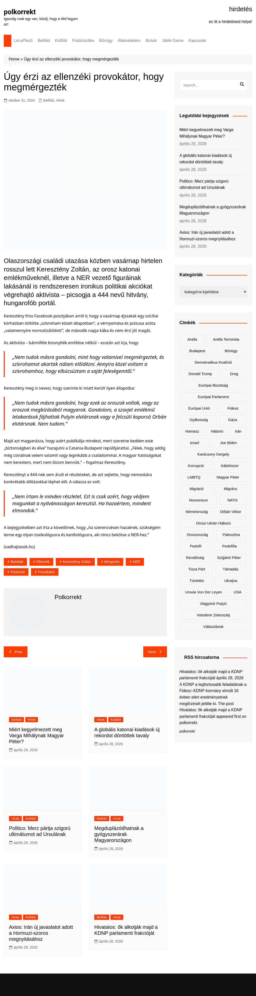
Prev (15, 652)
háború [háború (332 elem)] (217, 431)
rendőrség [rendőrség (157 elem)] (195, 557)
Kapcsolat (197, 40)
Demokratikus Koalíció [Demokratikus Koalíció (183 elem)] (213, 362)
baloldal (17, 562)
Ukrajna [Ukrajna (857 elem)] (230, 580)
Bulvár (151, 40)
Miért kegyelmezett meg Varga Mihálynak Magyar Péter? (36, 735)
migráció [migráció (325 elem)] (197, 489)
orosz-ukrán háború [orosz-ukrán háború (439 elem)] (213, 523)
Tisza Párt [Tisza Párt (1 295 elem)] (196, 569)
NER (136, 562)
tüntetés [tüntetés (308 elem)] (197, 580)
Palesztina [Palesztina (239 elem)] (231, 534)
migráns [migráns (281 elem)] (230, 489)
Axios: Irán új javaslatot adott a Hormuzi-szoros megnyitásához (41, 933)
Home (14, 59)
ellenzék (43, 562)
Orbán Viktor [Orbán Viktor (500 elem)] (230, 511)
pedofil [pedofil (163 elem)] (195, 546)
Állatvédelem (129, 40)
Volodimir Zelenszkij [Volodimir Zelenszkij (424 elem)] (213, 615)
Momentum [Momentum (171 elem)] (198, 500)
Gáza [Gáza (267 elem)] (232, 420)
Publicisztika (83, 40)
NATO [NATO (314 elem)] (233, 500)
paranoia (18, 572)
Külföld (61, 40)
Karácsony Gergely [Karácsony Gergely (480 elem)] (214, 454)
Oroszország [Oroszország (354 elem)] (197, 534)
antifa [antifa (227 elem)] (192, 339)
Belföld (44, 40)
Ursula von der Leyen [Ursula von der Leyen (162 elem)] (203, 592)
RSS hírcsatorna (201, 657)
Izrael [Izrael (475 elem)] (194, 443)
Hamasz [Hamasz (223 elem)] (192, 431)
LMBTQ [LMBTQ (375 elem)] (194, 477)
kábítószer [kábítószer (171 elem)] (230, 466)
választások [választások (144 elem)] (213, 626)
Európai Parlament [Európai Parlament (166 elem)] (213, 397)
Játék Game (173, 40)
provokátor (46, 572)
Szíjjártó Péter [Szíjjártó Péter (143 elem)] (229, 557)
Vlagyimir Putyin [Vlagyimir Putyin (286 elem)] (213, 603)
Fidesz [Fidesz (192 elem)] (233, 408)
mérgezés (112, 562)
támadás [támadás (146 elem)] (230, 569)
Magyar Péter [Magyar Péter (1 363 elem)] (228, 477)
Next (155, 652)
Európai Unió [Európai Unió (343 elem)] (199, 408)
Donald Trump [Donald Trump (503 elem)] (200, 374)
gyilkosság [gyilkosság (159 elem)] (199, 420)
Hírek (60, 100)
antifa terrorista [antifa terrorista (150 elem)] (226, 339)
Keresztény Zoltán (77, 562)
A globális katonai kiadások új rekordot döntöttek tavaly (206, 158)
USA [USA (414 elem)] (238, 592)
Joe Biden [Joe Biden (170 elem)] (228, 443)
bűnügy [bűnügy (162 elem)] (231, 351)
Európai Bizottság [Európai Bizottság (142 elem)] (213, 385)
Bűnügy (106, 40)
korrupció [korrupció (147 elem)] (196, 466)
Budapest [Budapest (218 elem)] (197, 351)
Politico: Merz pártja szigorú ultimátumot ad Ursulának (204, 184)
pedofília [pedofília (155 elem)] (229, 546)
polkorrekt (20, 12)
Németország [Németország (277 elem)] (197, 511)
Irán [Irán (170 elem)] (238, 431)
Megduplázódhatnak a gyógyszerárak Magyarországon (119, 834)
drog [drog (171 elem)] (234, 374)
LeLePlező (23, 40)
